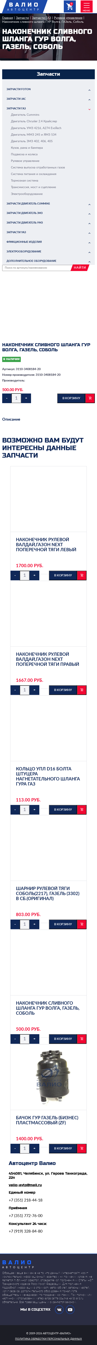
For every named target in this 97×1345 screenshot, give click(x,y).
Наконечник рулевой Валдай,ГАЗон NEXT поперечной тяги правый (47, 659)
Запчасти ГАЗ (41, 17)
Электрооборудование (24, 251)
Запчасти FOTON (19, 89)
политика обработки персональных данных (48, 1339)
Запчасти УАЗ (16, 232)
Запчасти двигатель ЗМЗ (25, 213)
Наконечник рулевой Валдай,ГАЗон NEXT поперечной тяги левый (46, 545)
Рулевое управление (68, 17)
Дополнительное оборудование (31, 261)
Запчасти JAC (16, 99)
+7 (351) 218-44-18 (25, 1200)
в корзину (71, 398)
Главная (7, 17)
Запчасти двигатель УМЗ (25, 222)
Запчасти (22, 17)
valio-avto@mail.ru (25, 1185)
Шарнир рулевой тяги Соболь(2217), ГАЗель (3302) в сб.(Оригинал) (47, 894)
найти (80, 267)
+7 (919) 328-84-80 (25, 1231)
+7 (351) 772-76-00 (25, 1216)
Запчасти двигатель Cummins (28, 203)
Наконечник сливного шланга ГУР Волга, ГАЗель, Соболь (43, 21)
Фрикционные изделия (24, 242)
